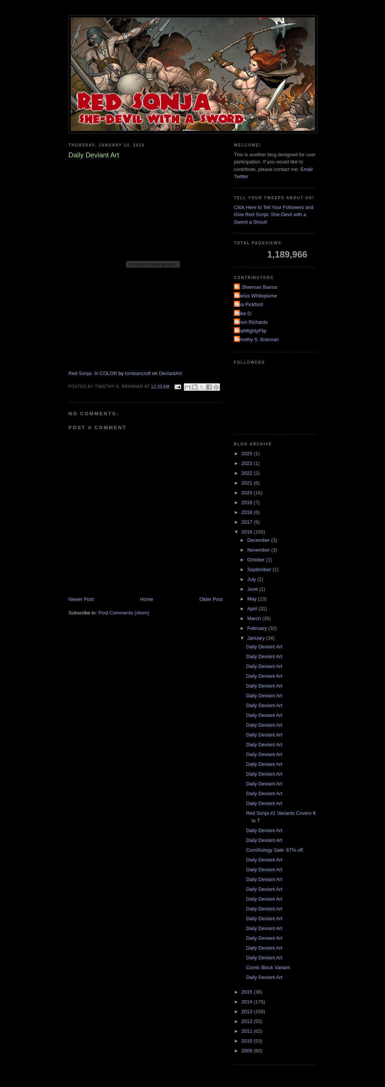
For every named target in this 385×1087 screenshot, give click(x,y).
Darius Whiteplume (256, 296)
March (254, 618)
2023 (247, 463)
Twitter (241, 176)
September (260, 569)
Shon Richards (252, 322)
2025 (247, 453)
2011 (247, 1031)
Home (146, 599)
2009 (247, 1050)
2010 (247, 1041)
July (252, 579)
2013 (247, 1011)
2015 (247, 992)
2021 (247, 483)
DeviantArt (170, 373)
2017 (247, 522)
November (259, 550)
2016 (247, 532)
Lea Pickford (249, 304)
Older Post (211, 599)
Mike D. (244, 313)
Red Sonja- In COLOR (92, 373)
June (253, 589)
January (256, 638)
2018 (247, 512)
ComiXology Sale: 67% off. (275, 850)
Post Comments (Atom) (124, 613)
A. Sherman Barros (256, 287)
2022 (247, 473)
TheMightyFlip (251, 331)
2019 (247, 502)
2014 (247, 1002)
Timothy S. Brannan (257, 339)
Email (306, 169)
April (253, 608)
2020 (247, 492)
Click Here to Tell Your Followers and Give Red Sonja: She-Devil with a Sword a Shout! (273, 214)
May (252, 599)
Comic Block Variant (268, 967)
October (256, 560)
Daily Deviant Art (264, 646)
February (257, 628)
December (259, 540)
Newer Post (81, 599)
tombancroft (138, 373)
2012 (247, 1021)
